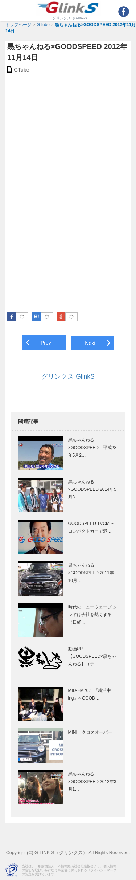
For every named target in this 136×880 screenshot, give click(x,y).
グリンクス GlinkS (67, 376)
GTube (43, 24)
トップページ (18, 24)
